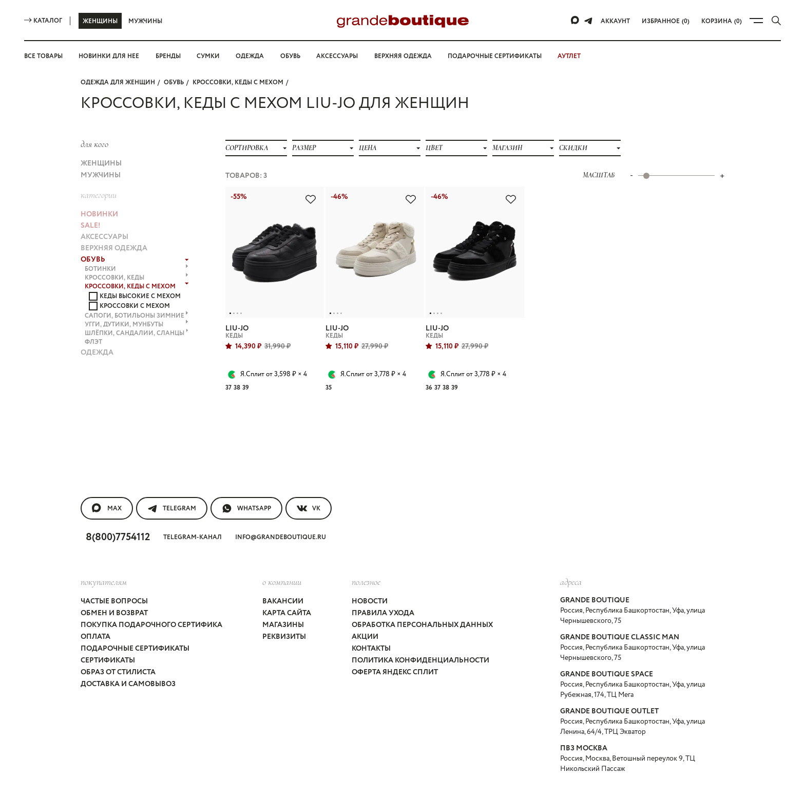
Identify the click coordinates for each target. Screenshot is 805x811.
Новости (369, 581)
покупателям (104, 563)
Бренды (172, 56)
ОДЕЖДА (97, 319)
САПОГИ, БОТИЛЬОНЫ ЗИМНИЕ (136, 288)
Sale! (91, 211)
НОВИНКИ (99, 202)
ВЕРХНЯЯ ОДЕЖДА (115, 230)
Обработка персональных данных (423, 600)
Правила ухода (382, 590)
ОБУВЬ (173, 81)
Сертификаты (109, 627)
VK (310, 493)
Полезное (365, 563)
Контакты (371, 618)
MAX (106, 493)
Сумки (212, 56)
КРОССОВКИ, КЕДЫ (136, 253)
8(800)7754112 (121, 520)
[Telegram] (590, 20)
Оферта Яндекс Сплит (395, 637)
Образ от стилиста (119, 637)
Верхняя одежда (409, 56)
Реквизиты (283, 609)
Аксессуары (343, 56)
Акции (363, 609)
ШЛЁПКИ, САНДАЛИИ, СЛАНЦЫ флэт (136, 307)
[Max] (577, 20)
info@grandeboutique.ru (285, 520)
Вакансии (281, 581)
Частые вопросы (116, 581)
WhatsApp (247, 493)
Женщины (100, 21)
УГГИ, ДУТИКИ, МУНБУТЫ (136, 296)
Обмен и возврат (115, 590)
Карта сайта (286, 590)
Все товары (45, 56)
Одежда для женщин (117, 81)
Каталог (43, 20)
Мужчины (145, 21)
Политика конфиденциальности (418, 627)
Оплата (95, 609)
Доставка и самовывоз (130, 646)
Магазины (282, 600)
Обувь (293, 56)
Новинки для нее (112, 56)
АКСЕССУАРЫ (106, 220)
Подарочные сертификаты (503, 56)
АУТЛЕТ (579, 56)
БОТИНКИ (136, 246)
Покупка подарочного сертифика (151, 600)
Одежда (253, 56)
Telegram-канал (197, 520)
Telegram (171, 493)
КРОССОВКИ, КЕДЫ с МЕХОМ (238, 81)
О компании (280, 563)
